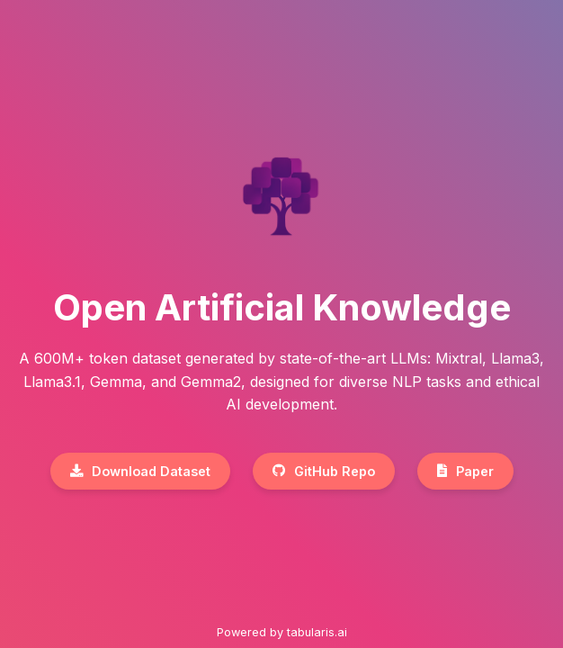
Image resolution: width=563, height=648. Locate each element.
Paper (465, 471)
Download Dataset (140, 471)
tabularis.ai (317, 632)
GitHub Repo (324, 471)
